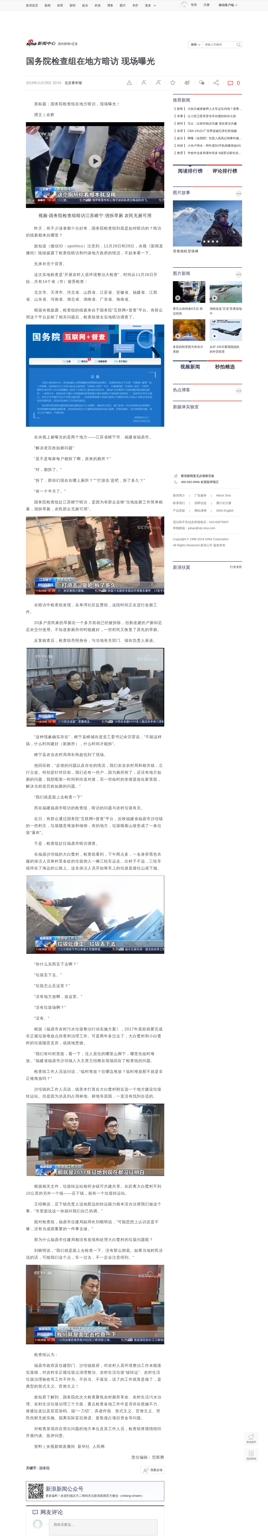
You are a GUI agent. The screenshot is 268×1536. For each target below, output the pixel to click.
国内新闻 (64, 43)
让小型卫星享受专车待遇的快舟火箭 (212, 116)
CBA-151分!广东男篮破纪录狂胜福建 (212, 131)
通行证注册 (223, 503)
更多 (150, 5)
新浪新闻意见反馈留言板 (197, 476)
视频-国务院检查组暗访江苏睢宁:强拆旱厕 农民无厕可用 (95, 215)
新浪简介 (179, 495)
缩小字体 (144, 82)
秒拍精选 (225, 366)
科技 (98, 5)
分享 (216, 82)
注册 (207, 4)
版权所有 (219, 545)
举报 (129, 82)
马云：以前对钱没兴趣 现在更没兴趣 (212, 123)
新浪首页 (32, 5)
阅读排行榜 (190, 169)
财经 (73, 5)
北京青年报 (73, 83)
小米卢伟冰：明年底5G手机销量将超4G (214, 145)
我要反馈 (156, 1470)
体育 (60, 5)
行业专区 (236, 567)
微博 (187, 82)
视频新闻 (190, 365)
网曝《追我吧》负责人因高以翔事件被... (215, 138)
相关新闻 (251, 1455)
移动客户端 (228, 5)
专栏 (135, 5)
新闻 (48, 5)
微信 (201, 82)
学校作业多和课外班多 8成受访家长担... (214, 153)
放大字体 (158, 82)
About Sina (223, 495)
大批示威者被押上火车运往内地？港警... (215, 108)
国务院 (44, 1468)
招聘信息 (201, 503)
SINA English (225, 510)
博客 (110, 5)
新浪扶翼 (181, 567)
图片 (123, 5)
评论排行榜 (224, 171)
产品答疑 (179, 510)
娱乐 (85, 5)
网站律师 (201, 510)
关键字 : (32, 1468)
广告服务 (201, 495)
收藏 (172, 82)
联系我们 (179, 503)
